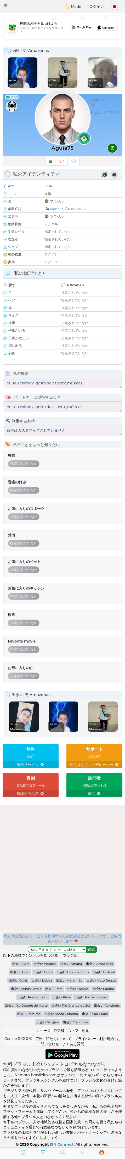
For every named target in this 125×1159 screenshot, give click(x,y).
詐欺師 (59, 1030)
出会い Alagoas (45, 964)
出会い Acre (21, 964)
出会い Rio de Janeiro (91, 997)
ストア (73, 1030)
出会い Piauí (62, 997)
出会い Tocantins (75, 1022)
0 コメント (114, 112)
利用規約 (106, 1038)
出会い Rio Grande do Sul (71, 1005)
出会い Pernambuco (33, 997)
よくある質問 (73, 1044)
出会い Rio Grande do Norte (26, 1005)
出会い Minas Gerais (26, 989)
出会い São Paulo (95, 1014)
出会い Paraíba (78, 989)
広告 (39, 1038)
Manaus (57, 209)
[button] (5, 5)
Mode (73, 6)
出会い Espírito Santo (73, 972)
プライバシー (85, 1038)
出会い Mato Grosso (101, 980)
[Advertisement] (62, 27)
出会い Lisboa (42, 980)
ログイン (96, 6)
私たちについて (58, 1038)
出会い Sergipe (48, 1022)
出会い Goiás (18, 980)
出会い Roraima (29, 1014)
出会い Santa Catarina (61, 1014)
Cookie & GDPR (18, 1038)
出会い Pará (53, 989)
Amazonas (75, 208)
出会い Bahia (20, 972)
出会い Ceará (43, 972)
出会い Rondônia (107, 1005)
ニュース (43, 1030)
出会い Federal (104, 972)
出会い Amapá (71, 964)
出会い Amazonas (99, 964)
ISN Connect (62, 1144)
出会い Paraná (103, 989)
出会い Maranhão (69, 980)
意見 (85, 1030)
